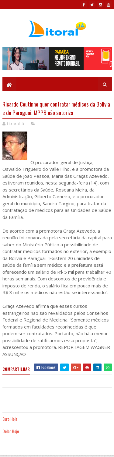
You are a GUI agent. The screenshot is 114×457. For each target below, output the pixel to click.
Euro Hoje (9, 419)
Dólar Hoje (10, 431)
